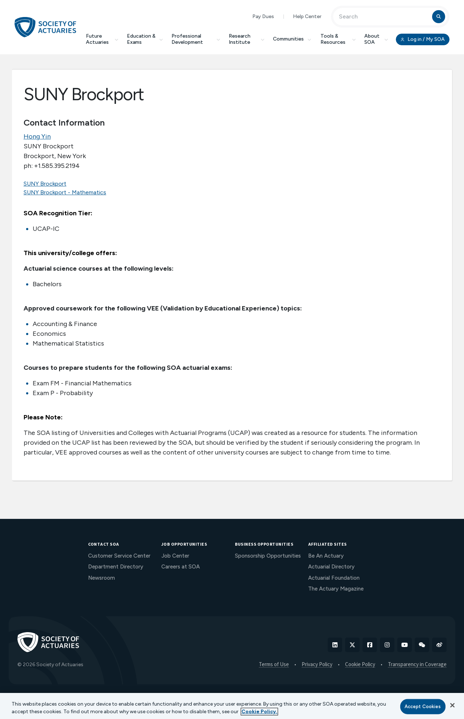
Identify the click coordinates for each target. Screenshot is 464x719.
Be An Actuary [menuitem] (326, 556)
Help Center (307, 16)
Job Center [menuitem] (175, 556)
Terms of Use (274, 664)
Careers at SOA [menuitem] (180, 566)
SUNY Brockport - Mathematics (65, 192)
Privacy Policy (317, 664)
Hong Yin (37, 136)
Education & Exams (145, 39)
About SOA (376, 39)
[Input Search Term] (383, 16)
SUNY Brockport (45, 183)
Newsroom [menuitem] (101, 578)
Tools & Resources (338, 39)
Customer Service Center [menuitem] (119, 556)
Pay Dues (263, 16)
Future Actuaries (102, 39)
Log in (423, 39)
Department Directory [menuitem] (115, 566)
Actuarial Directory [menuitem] (331, 566)
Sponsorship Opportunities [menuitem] (268, 556)
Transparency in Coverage (417, 664)
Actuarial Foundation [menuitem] (334, 578)
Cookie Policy (360, 664)
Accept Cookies (423, 706)
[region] (232, 706)
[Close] (452, 705)
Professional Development (195, 39)
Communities (292, 39)
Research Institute (246, 39)
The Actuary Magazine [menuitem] (336, 588)
